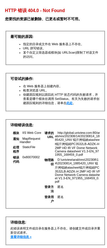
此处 (69, 103)
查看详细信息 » (21, 236)
